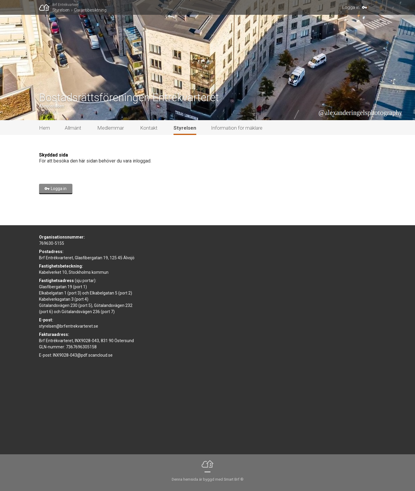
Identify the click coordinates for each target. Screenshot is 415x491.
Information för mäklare (236, 128)
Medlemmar (110, 128)
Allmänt (73, 128)
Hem (44, 128)
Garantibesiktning (90, 10)
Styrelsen (60, 10)
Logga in (350, 7)
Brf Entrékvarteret (65, 5)
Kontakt (149, 128)
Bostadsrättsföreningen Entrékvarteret (129, 97)
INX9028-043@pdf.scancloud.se (83, 355)
